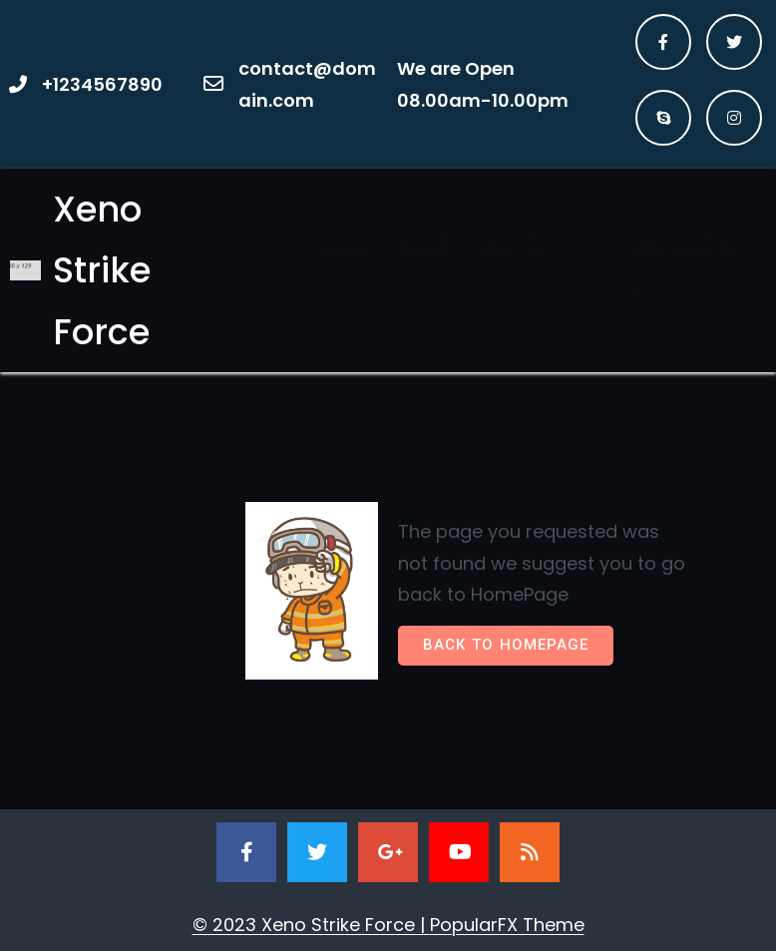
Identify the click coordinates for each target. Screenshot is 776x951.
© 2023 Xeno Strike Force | (311, 924)
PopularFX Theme (507, 924)
